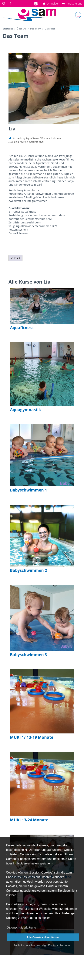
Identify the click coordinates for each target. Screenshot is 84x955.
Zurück (15, 258)
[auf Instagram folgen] (4, 3)
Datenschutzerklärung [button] (21, 927)
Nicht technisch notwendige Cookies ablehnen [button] (42, 945)
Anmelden (50, 3)
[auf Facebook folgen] (11, 3)
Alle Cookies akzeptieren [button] (43, 937)
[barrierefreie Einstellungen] (36, 3)
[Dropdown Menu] (78, 15)
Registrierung (72, 3)
